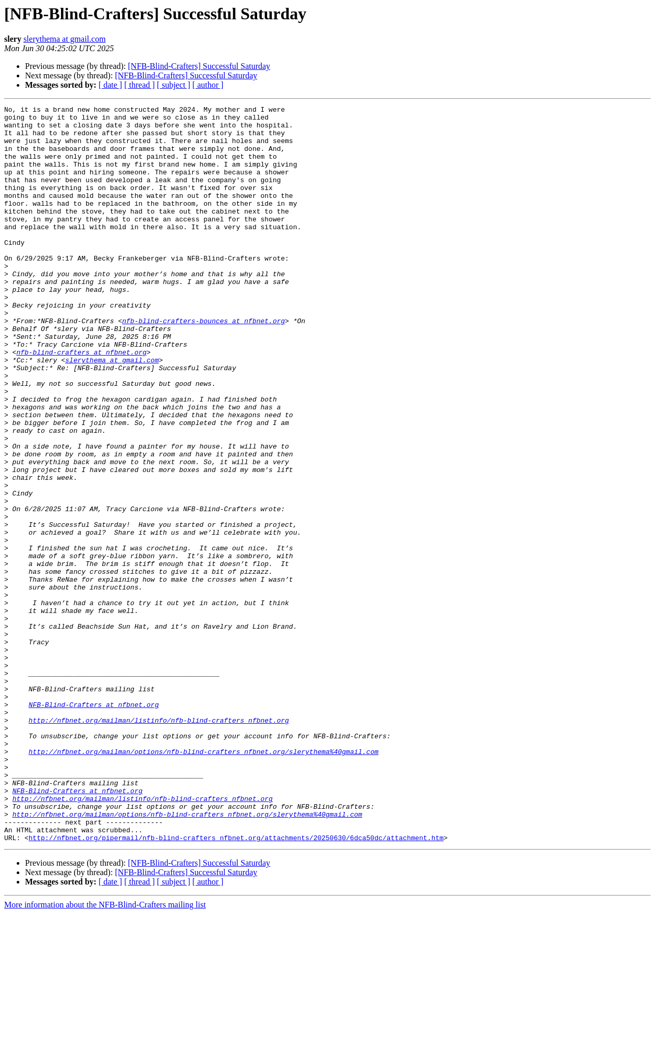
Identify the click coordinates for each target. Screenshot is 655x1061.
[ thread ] (139, 84)
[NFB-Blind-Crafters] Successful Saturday (199, 66)
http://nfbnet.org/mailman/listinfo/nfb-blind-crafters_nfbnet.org (159, 843)
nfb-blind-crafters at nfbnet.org (81, 402)
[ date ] (110, 84)
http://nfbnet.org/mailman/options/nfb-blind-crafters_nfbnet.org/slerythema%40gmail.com (204, 881)
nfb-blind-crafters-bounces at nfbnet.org (203, 364)
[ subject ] (173, 84)
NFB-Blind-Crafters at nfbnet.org (94, 825)
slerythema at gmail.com (64, 38)
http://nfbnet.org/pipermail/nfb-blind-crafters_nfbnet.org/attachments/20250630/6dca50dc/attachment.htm (236, 984)
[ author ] (208, 84)
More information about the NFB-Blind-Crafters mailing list (105, 1051)
